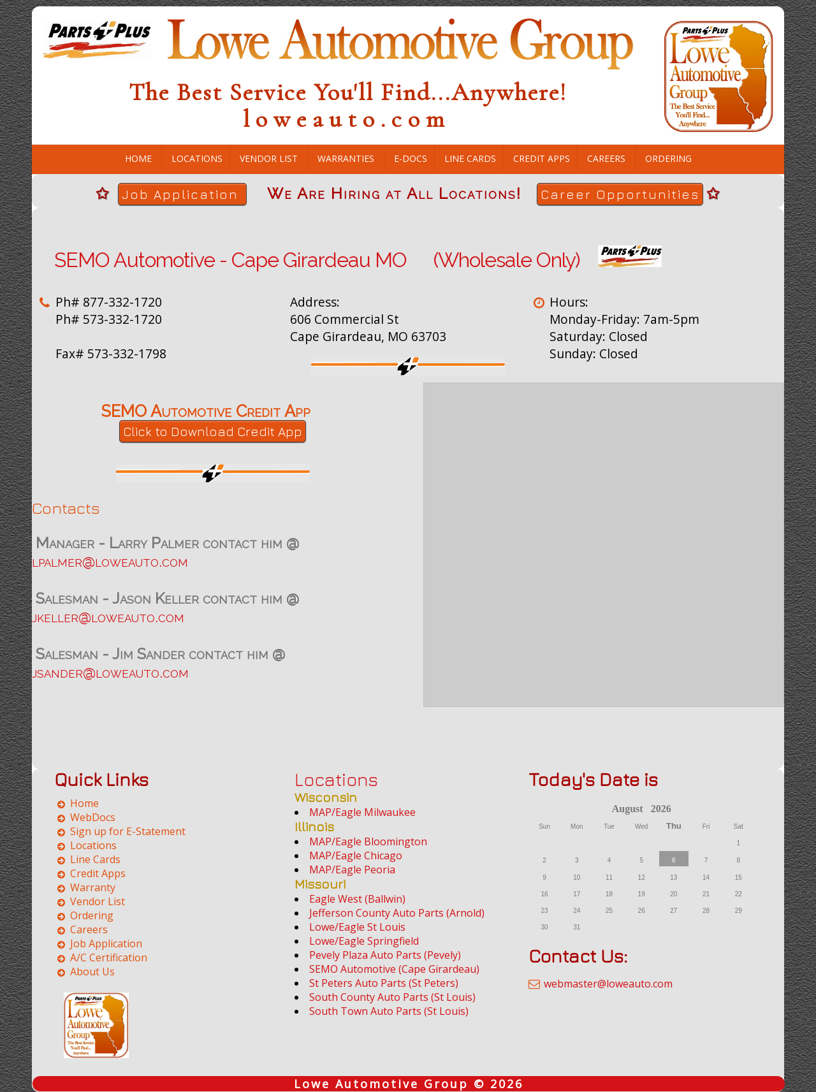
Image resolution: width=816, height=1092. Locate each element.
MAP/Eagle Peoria (352, 870)
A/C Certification (108, 957)
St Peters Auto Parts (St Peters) (383, 983)
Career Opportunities (620, 194)
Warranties (345, 158)
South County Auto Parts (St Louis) (392, 997)
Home (138, 158)
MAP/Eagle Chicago (355, 855)
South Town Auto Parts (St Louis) (389, 1011)
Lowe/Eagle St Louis (357, 927)
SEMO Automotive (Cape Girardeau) (394, 969)
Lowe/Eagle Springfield (364, 941)
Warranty (92, 887)
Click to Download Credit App (212, 431)
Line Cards (470, 158)
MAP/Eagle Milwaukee (362, 812)
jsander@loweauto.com (110, 672)
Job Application (182, 194)
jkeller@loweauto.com (108, 617)
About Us (92, 972)
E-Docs (410, 158)
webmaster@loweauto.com (608, 984)
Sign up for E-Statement (128, 831)
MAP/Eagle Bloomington (368, 841)
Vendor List (269, 158)
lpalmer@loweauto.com (110, 561)
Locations (196, 158)
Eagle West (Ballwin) (357, 899)
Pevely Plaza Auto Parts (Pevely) (385, 955)
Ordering (668, 158)
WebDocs (92, 817)
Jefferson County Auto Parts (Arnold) (396, 913)
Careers (606, 158)
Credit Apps (541, 158)
